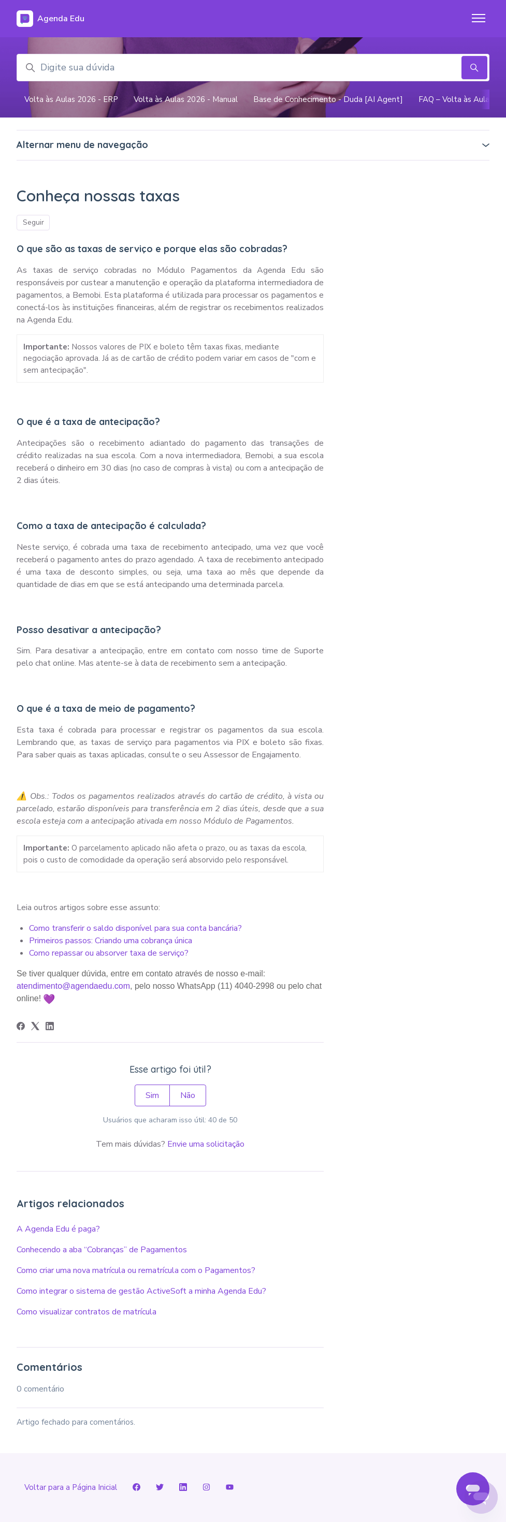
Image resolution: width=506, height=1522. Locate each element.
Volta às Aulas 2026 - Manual (186, 99)
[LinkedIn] (50, 1027)
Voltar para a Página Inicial (70, 1487)
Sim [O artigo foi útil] (152, 1095)
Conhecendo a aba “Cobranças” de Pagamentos (102, 1249)
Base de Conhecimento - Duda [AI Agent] (328, 99)
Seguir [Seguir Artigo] (33, 222)
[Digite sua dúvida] (253, 67)
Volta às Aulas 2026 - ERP (71, 99)
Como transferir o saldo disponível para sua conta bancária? (135, 928)
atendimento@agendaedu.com (73, 986)
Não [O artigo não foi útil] (187, 1095)
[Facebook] (21, 1027)
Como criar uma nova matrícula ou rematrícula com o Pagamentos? (136, 1270)
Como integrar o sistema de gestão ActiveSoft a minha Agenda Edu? (141, 1291)
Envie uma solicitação (205, 1144)
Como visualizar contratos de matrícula (86, 1312)
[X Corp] (35, 1027)
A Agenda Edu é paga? (58, 1229)
